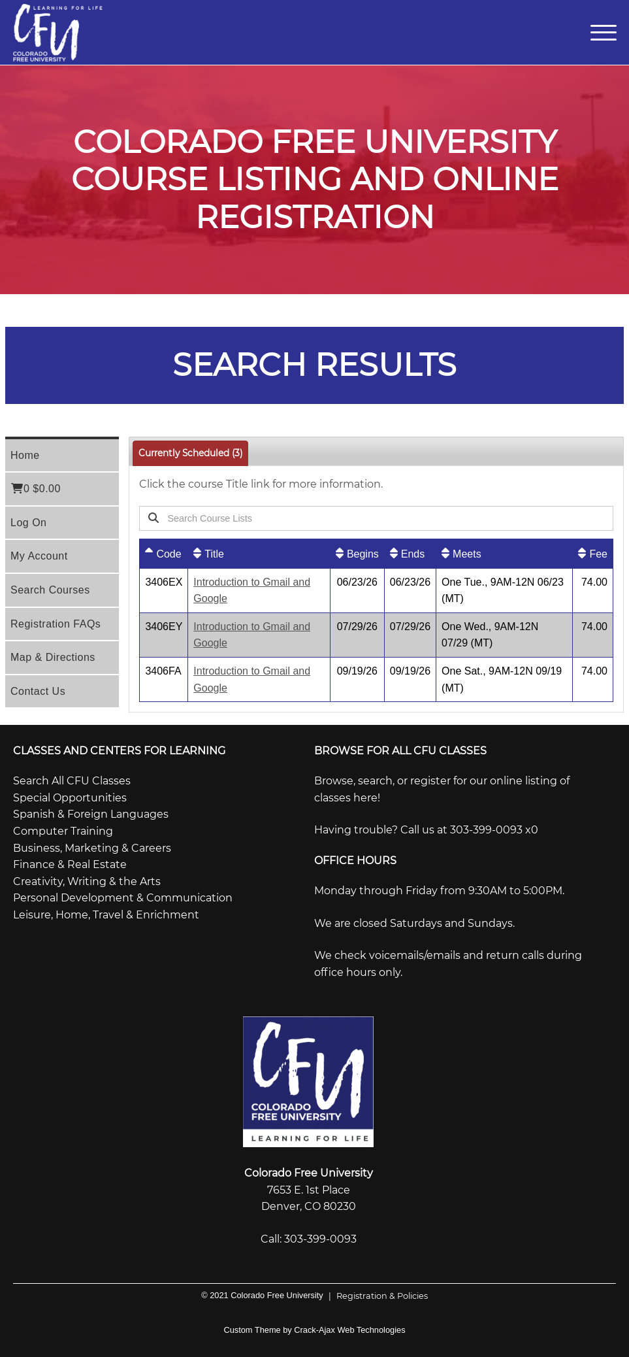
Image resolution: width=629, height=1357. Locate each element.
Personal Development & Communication (123, 898)
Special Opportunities (70, 798)
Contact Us (37, 691)
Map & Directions (52, 657)
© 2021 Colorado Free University (262, 1295)
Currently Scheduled (190, 453)
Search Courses (50, 589)
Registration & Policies (375, 1296)
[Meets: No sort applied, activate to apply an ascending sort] (504, 553)
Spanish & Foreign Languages (91, 814)
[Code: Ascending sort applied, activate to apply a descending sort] (163, 553)
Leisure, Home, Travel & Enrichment (106, 915)
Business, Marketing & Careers (92, 848)
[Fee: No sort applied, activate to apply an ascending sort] (593, 553)
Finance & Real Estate (70, 864)
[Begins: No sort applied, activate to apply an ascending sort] (357, 553)
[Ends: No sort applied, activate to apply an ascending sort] (410, 553)
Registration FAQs (55, 623)
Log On (28, 522)
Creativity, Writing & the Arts (87, 881)
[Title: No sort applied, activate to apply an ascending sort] (259, 553)
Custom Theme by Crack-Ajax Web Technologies (314, 1330)
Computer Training (63, 831)
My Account (39, 555)
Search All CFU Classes (72, 781)
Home (25, 455)
